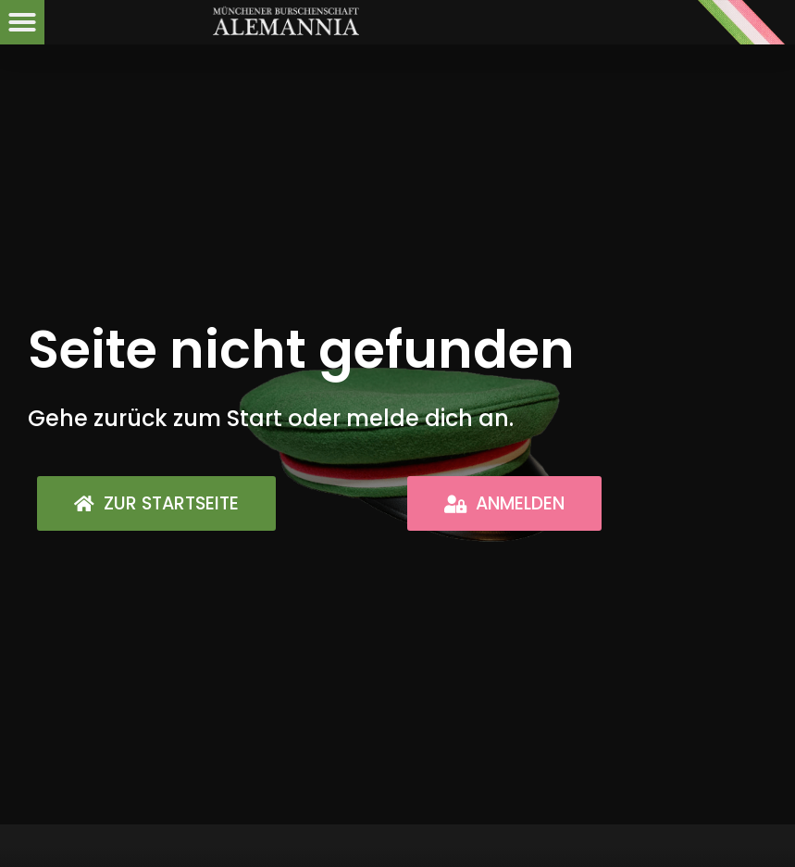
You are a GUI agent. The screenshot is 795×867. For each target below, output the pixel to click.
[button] (22, 22)
